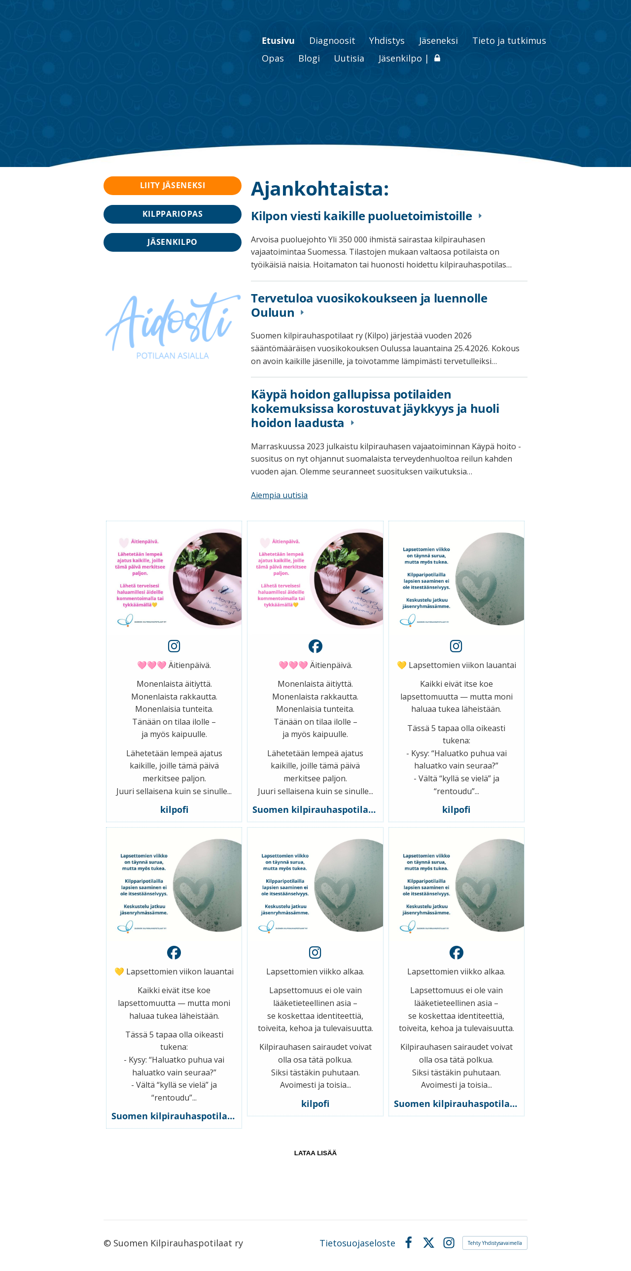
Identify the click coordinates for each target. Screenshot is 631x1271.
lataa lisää (315, 1153)
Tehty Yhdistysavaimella (495, 1242)
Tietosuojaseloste (357, 1242)
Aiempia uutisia (279, 495)
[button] (174, 671)
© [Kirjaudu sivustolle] (108, 1243)
